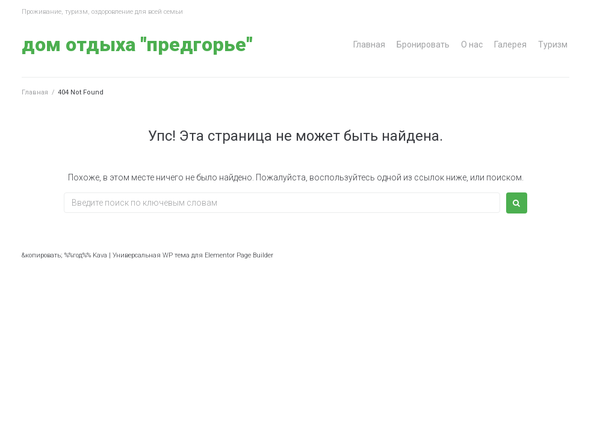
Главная (369, 44)
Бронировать (423, 44)
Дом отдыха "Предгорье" (137, 44)
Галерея (510, 44)
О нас (472, 44)
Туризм (553, 44)
